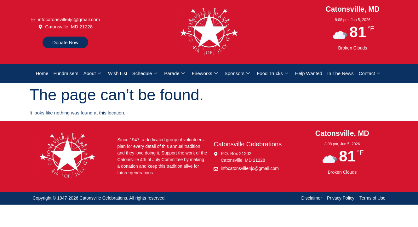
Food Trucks (272, 73)
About (92, 73)
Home (42, 73)
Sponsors (237, 73)
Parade (174, 73)
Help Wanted (308, 73)
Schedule (144, 73)
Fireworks (205, 73)
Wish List (117, 73)
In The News (340, 73)
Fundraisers (66, 73)
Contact (370, 73)
